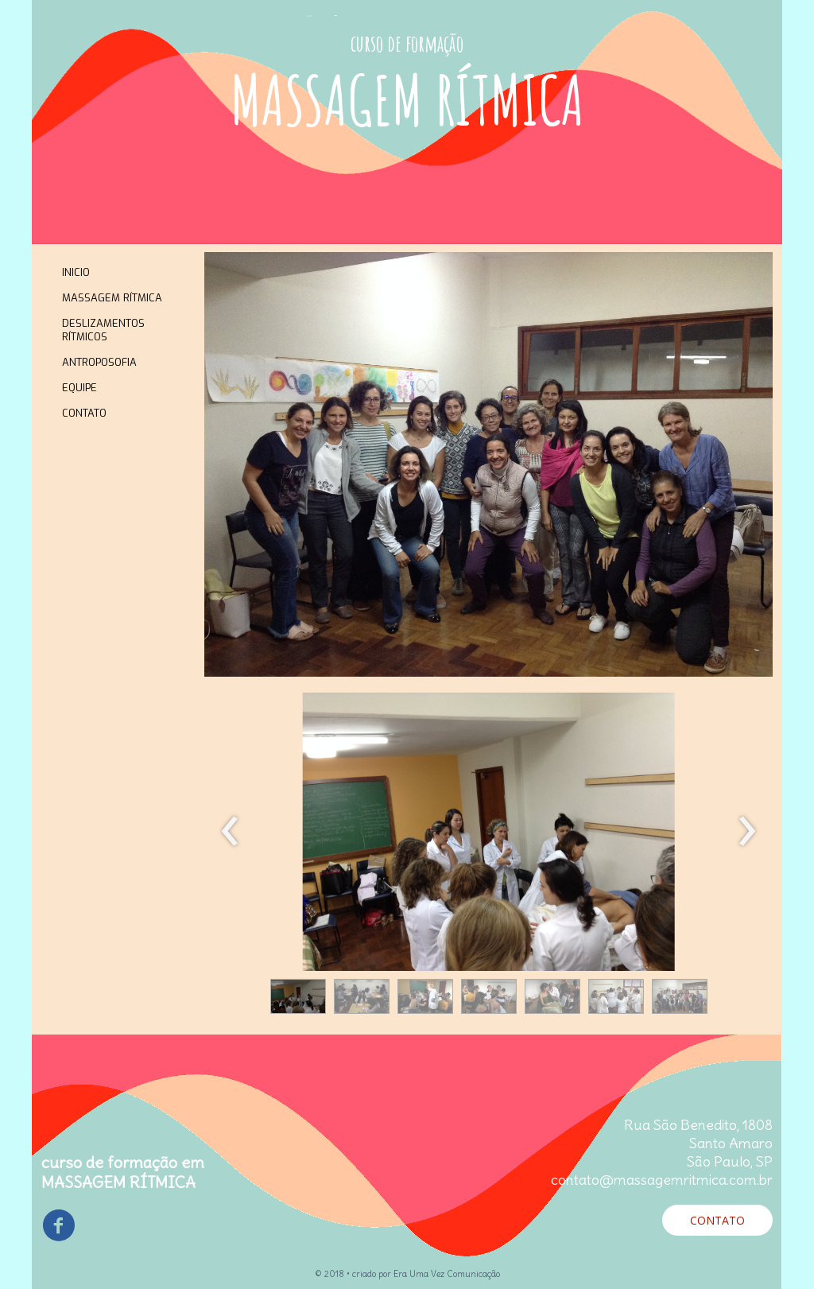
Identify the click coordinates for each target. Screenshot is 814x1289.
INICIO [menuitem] (76, 272)
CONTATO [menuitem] (84, 413)
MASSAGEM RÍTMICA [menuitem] (112, 298)
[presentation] (230, 832)
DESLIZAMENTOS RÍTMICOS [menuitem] (103, 330)
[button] (298, 996)
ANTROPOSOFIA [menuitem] (99, 362)
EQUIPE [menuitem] (79, 387)
